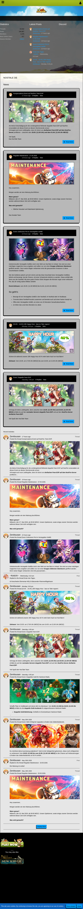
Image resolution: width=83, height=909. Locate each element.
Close (79, 906)
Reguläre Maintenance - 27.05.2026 (25, 155)
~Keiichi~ (36, 54)
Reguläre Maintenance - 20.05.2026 (35, 763)
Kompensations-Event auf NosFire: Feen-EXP (28, 93)
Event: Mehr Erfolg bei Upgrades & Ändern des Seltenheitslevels (43, 722)
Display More (41, 826)
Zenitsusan (36, 33)
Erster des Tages (38, 52)
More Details (71, 906)
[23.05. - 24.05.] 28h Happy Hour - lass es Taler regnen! (31, 324)
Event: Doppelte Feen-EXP (22, 377)
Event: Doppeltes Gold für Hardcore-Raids (35, 677)
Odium (22, 39)
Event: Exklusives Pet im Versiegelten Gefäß (28, 231)
